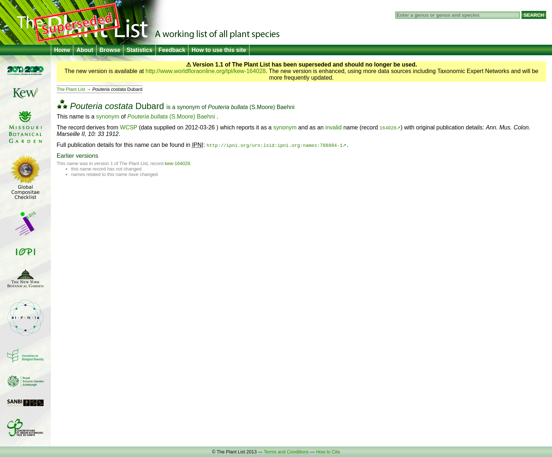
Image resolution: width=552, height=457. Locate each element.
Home (62, 50)
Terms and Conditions (286, 451)
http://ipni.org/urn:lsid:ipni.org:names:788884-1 (274, 145)
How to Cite (328, 451)
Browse (110, 50)
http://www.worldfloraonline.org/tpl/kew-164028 (206, 71)
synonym (188, 107)
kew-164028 (177, 163)
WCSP (128, 127)
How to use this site (218, 50)
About (84, 50)
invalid (333, 127)
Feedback (172, 50)
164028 (388, 127)
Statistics (139, 50)
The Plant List (71, 89)
